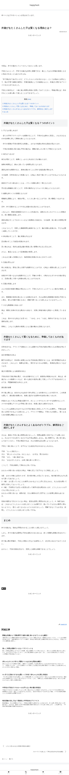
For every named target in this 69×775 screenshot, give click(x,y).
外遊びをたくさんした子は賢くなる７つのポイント (20, 103)
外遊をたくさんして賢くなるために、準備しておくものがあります (26, 106)
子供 (3, 588)
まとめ (5, 112)
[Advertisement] (34, 49)
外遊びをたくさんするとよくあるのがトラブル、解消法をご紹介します (27, 109)
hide (29, 99)
